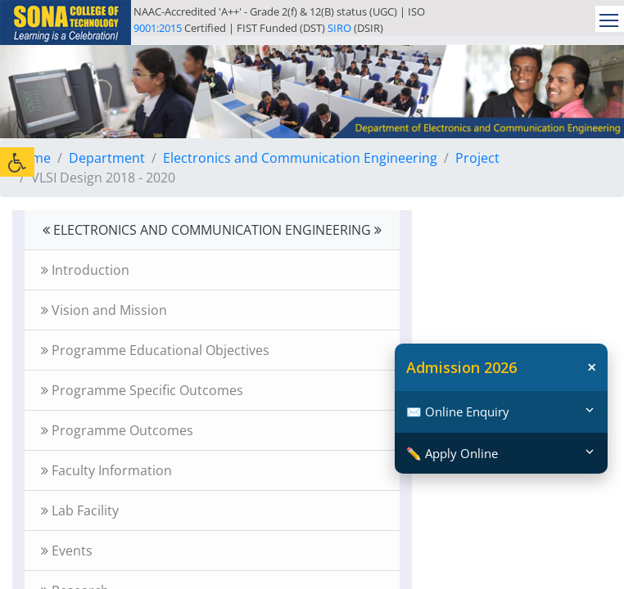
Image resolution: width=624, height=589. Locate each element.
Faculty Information (106, 470)
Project (477, 158)
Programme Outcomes (117, 430)
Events (67, 551)
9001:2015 (157, 27)
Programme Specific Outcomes (142, 390)
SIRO (339, 27)
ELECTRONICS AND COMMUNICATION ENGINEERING (212, 230)
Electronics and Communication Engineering (300, 158)
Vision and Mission (104, 310)
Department (107, 158)
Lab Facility (80, 510)
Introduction (85, 270)
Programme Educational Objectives (155, 350)
